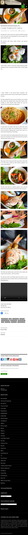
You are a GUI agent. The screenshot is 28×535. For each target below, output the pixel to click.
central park (4, 318)
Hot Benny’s (3, 470)
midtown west (22, 320)
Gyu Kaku (3, 435)
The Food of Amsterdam (6, 401)
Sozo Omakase (4, 398)
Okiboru (2, 423)
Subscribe (4, 373)
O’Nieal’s (3, 433)
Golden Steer (3, 415)
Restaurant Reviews (12, 25)
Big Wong (3, 483)
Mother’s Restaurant (5, 468)
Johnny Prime (14, 30)
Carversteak (3, 408)
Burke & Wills (14, 328)
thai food (8, 322)
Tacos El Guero (4, 458)
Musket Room (4, 410)
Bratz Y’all (3, 478)
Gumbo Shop (3, 473)
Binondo (2, 445)
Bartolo (2, 428)
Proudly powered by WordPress (6, 533)
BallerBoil (14, 333)
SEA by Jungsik (4, 425)
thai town (14, 322)
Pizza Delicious (4, 475)
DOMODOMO (4, 413)
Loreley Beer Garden (5, 438)
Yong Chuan (3, 448)
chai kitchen (15, 318)
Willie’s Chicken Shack (5, 480)
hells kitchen (14, 320)
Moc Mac (3, 440)
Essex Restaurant (4, 453)
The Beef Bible (4, 390)
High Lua (3, 430)
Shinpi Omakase (4, 418)
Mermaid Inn (3, 403)
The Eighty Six (4, 420)
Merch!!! (3, 388)
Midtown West (4, 25)
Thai (19, 25)
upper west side (21, 322)
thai (3, 322)
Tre (1, 455)
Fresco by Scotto (4, 405)
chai (10, 318)
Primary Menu (26, 6)
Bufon (2, 450)
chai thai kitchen (5, 320)
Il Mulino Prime (4, 443)
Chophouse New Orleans (6, 465)
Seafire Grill (3, 460)
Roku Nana (3, 463)
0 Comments (22, 30)
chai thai (22, 318)
